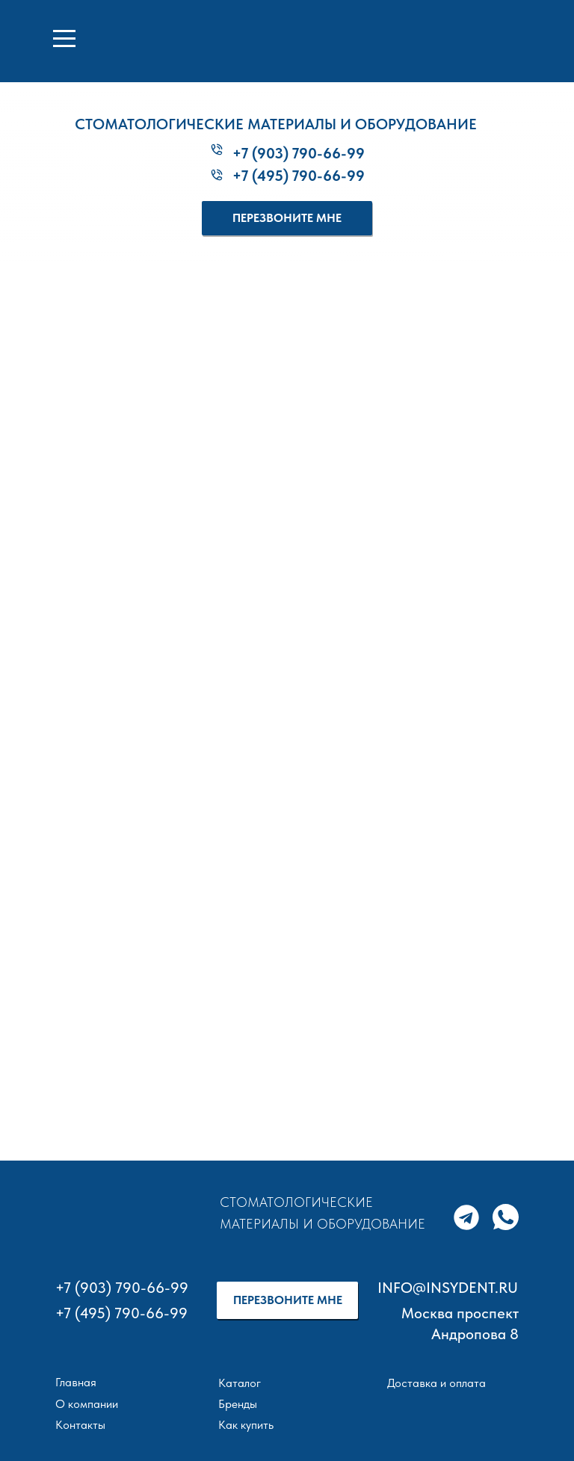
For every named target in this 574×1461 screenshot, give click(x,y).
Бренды (237, 1404)
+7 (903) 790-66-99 (298, 153)
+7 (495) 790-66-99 (298, 176)
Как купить (246, 1425)
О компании (86, 1404)
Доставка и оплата (436, 1383)
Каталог (239, 1383)
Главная (75, 1382)
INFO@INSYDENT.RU (447, 1288)
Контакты (80, 1425)
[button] (287, 218)
